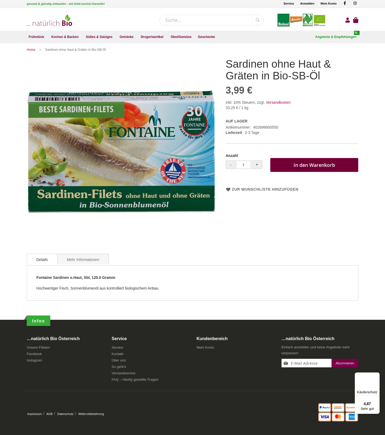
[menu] (192, 37)
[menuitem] (36, 37)
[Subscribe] (345, 365)
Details (42, 262)
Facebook (34, 356)
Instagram (34, 362)
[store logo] (49, 20)
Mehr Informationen (83, 262)
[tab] (42, 261)
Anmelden (307, 3)
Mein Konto (329, 3)
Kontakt (118, 356)
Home (31, 52)
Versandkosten (278, 105)
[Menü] (376, 375)
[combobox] (212, 20)
